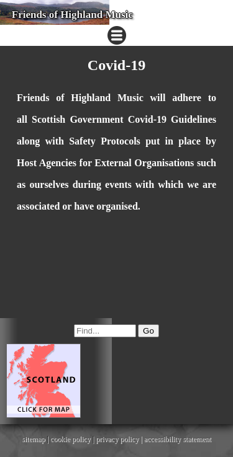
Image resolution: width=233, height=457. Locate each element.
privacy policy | (120, 439)
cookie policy (70, 439)
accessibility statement (177, 439)
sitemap (33, 439)
